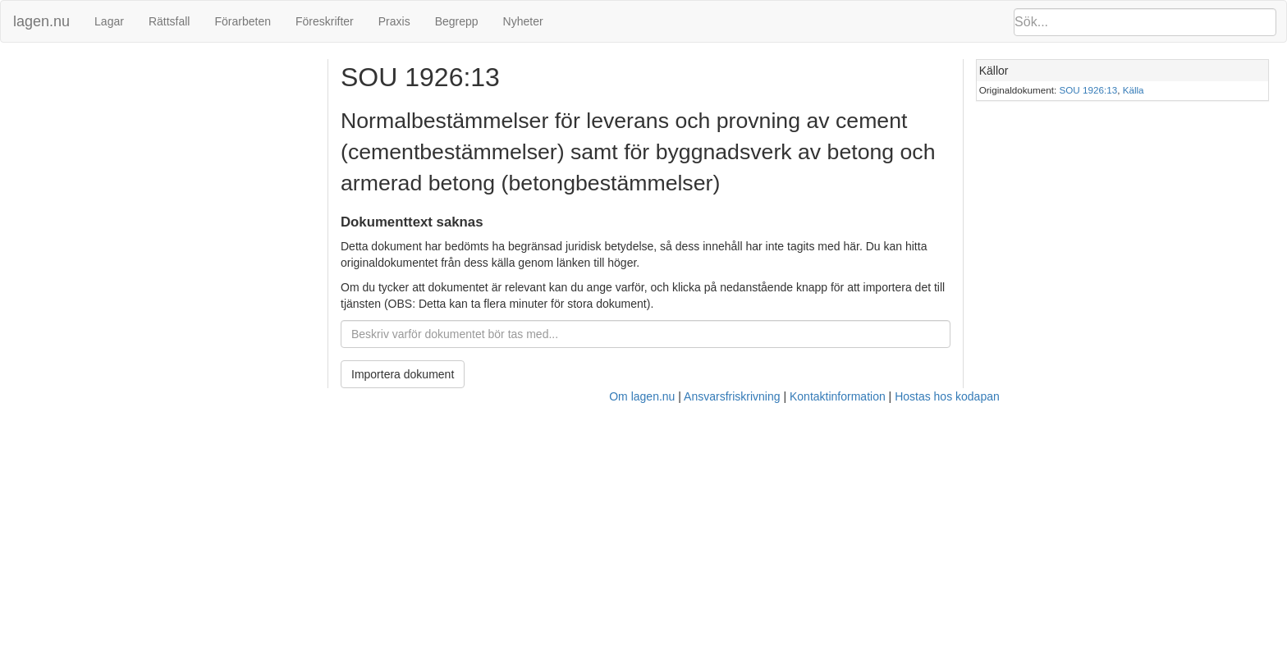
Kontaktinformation (838, 396)
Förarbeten (242, 21)
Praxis (394, 21)
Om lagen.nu (642, 396)
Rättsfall (169, 21)
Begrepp (457, 21)
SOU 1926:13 (1089, 90)
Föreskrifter (324, 21)
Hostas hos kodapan (947, 396)
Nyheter (523, 21)
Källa (1133, 90)
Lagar (109, 21)
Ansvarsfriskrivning (732, 396)
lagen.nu (41, 21)
